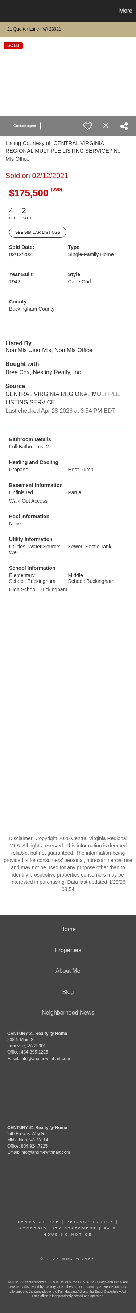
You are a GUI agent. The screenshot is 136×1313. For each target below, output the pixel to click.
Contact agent (24, 126)
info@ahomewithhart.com (45, 1058)
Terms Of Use (39, 1222)
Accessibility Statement (58, 1228)
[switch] (88, 126)
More (125, 11)
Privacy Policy (90, 1222)
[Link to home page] (6, 11)
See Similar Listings (37, 232)
